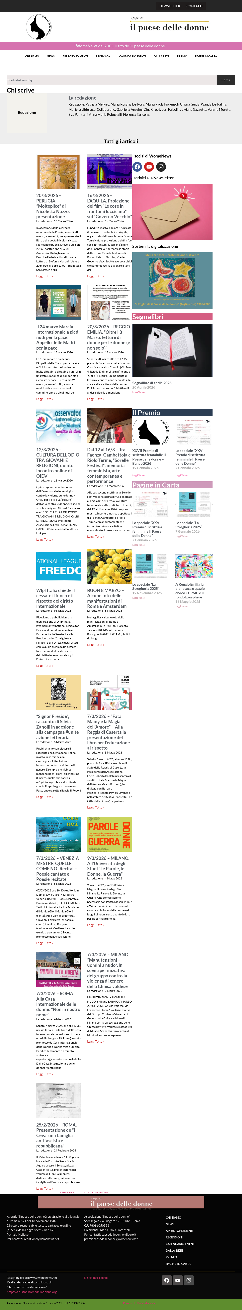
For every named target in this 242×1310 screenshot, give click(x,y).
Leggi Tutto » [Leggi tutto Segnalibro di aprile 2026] (138, 392)
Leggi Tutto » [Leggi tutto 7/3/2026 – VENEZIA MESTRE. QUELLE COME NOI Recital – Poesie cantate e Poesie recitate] (44, 943)
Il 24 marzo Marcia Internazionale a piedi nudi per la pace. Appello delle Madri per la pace (58, 337)
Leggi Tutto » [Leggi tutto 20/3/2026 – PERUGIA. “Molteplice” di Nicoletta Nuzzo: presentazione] (44, 276)
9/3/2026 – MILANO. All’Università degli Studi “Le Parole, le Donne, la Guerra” (108, 866)
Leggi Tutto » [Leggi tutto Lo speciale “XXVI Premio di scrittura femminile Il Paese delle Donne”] (181, 475)
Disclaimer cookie (96, 1277)
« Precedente (67, 1192)
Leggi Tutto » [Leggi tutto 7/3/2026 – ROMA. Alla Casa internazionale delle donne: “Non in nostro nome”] (44, 1074)
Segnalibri (147, 316)
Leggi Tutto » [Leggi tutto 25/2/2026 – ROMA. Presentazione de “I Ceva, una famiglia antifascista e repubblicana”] (44, 1188)
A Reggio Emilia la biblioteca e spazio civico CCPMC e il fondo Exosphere (190, 590)
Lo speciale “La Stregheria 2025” (188, 525)
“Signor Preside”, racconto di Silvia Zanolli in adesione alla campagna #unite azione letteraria (57, 727)
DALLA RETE (161, 56)
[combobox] (112, 80)
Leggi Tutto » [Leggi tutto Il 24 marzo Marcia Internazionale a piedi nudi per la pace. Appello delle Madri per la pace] (44, 399)
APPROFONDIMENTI (75, 56)
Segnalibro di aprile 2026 (151, 383)
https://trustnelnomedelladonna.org (32, 1292)
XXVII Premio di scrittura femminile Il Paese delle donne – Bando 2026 (149, 457)
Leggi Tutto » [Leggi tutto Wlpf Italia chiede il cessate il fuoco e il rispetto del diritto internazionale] (44, 665)
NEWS (51, 56)
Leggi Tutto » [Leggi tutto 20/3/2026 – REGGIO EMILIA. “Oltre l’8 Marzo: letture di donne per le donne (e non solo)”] (95, 399)
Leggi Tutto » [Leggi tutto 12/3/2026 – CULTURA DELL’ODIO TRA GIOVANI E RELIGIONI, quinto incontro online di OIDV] (44, 539)
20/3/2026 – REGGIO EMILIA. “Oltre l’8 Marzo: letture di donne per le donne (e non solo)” (108, 337)
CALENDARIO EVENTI (132, 56)
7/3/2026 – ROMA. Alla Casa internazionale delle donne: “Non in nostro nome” (58, 1004)
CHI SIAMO (32, 56)
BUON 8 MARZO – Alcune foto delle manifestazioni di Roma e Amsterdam (107, 598)
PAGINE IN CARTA (206, 56)
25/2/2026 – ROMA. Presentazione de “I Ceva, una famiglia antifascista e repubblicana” (56, 1135)
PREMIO (182, 56)
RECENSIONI (103, 56)
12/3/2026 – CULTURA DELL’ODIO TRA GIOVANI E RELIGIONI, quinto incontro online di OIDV (57, 463)
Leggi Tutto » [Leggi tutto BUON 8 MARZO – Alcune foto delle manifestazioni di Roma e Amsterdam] (95, 644)
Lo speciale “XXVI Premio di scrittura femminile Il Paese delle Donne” (190, 457)
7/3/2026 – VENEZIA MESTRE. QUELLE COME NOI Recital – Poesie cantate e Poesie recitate (57, 869)
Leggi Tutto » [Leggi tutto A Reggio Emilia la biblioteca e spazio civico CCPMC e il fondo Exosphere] (181, 606)
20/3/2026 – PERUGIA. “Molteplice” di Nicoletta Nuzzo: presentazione (53, 206)
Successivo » (101, 1192)
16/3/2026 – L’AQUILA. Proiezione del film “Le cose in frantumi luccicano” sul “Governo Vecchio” (109, 206)
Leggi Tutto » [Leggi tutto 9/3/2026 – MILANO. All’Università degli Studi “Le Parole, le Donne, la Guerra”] (95, 925)
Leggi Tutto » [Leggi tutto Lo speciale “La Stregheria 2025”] (181, 536)
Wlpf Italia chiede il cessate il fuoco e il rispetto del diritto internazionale (55, 598)
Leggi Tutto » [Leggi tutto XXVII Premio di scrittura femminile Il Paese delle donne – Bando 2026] (138, 475)
